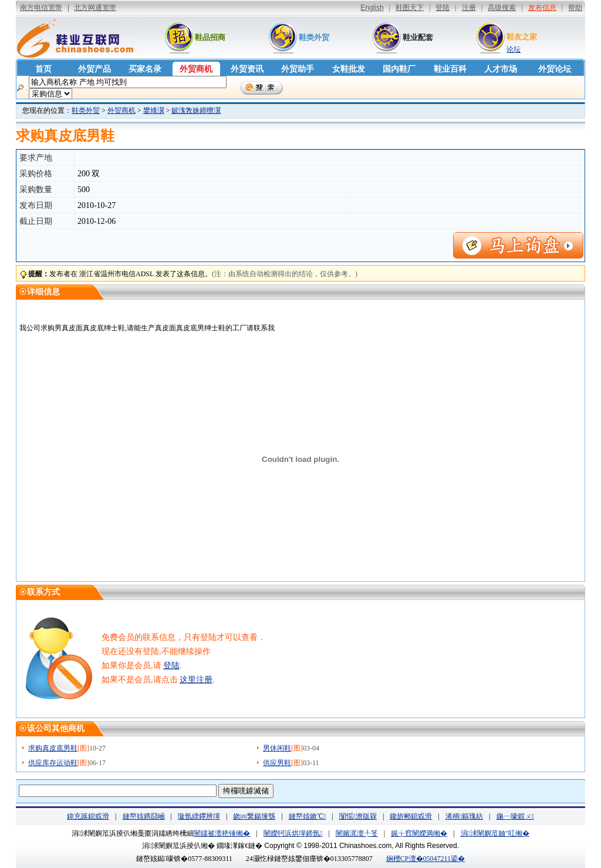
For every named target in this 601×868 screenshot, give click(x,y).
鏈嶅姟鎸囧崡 (144, 816)
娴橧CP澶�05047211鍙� (425, 858)
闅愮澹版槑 (358, 816)
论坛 (514, 49)
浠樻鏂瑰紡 (464, 816)
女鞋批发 (348, 69)
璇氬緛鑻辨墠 (199, 816)
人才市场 (500, 69)
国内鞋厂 (399, 69)
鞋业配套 (418, 37)
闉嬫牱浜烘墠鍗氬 (293, 833)
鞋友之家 (522, 36)
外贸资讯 (247, 69)
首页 (43, 69)
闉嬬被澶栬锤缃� (222, 833)
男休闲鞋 (277, 748)
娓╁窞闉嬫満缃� (419, 833)
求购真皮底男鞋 (52, 748)
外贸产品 (94, 69)
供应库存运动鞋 (52, 763)
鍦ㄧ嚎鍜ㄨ (515, 816)
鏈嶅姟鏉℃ (307, 816)
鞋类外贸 (314, 37)
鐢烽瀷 (153, 110)
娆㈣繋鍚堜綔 (254, 816)
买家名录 (145, 69)
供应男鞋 (277, 763)
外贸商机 (196, 69)
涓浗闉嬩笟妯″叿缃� (495, 833)
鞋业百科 (450, 69)
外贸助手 (297, 69)
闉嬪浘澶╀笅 (357, 833)
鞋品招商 (210, 37)
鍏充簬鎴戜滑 (88, 816)
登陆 (171, 665)
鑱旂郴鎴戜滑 (411, 816)
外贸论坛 (554, 69)
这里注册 (196, 679)
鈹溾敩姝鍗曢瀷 (196, 110)
